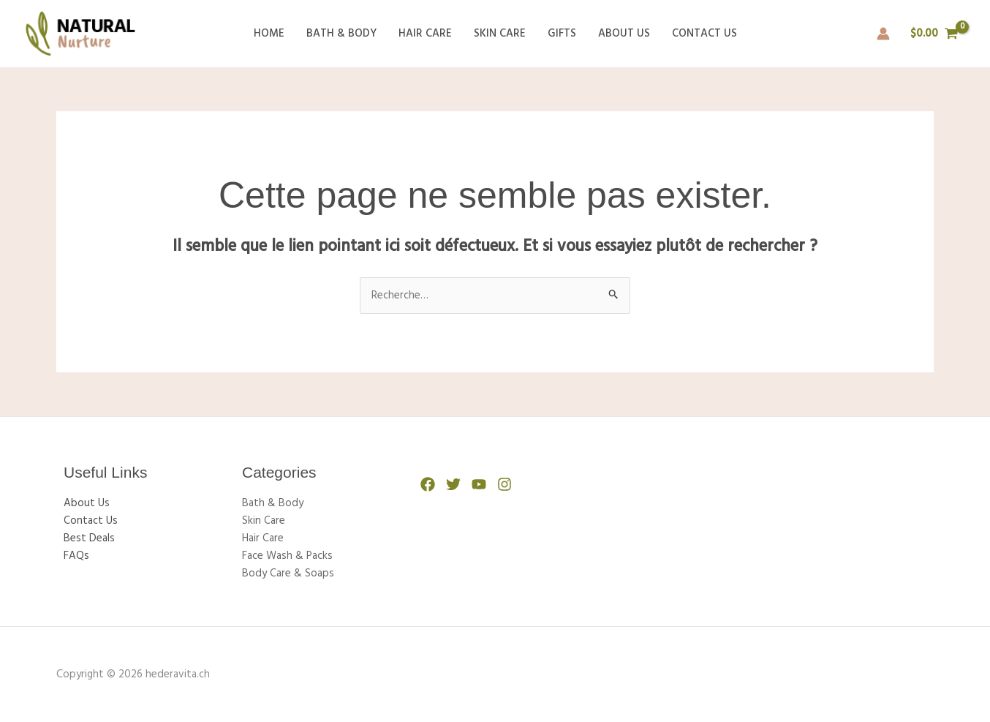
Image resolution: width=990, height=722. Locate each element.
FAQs (76, 556)
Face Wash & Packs (287, 556)
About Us (624, 33)
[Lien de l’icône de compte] (883, 33)
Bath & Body (341, 33)
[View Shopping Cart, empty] (934, 34)
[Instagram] (504, 484)
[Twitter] (453, 484)
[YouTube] (479, 484)
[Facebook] (427, 484)
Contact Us (704, 33)
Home (269, 33)
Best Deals (89, 538)
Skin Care (500, 33)
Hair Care (425, 33)
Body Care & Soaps (288, 573)
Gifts (562, 33)
